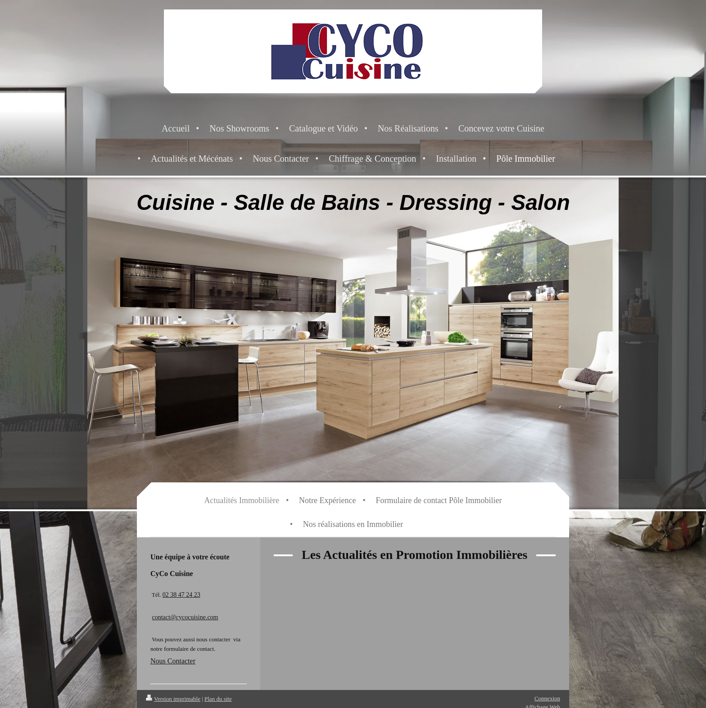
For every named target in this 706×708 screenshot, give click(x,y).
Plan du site (218, 698)
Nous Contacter (172, 661)
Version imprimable (173, 698)
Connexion (547, 698)
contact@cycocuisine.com (185, 617)
